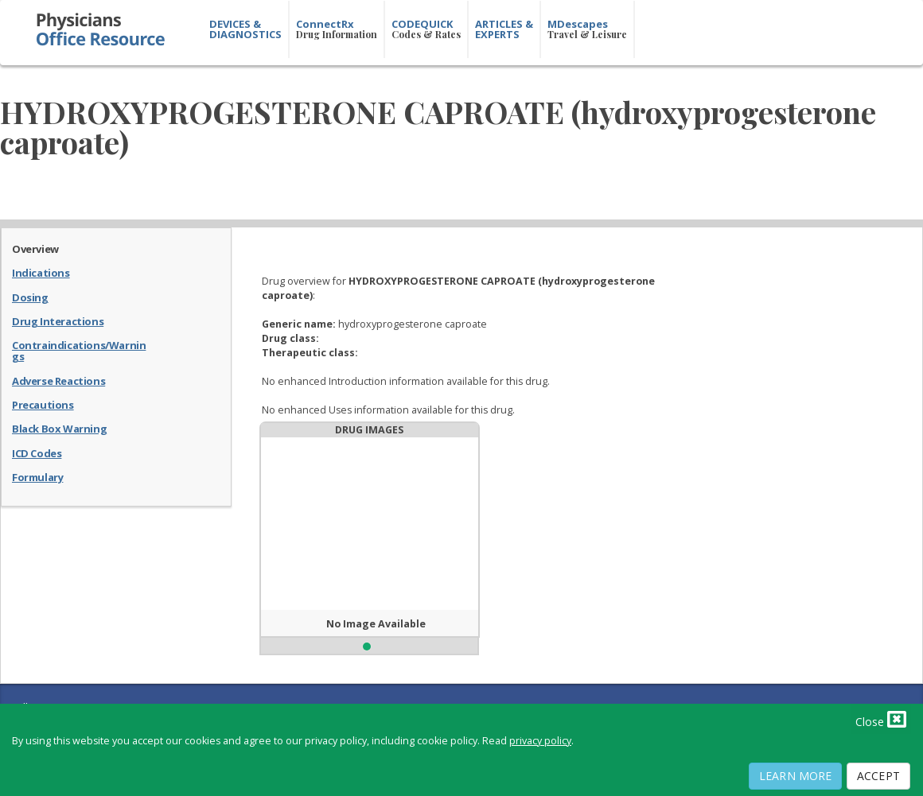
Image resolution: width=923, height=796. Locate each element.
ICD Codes (36, 452)
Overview (35, 248)
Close (880, 719)
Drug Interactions (57, 320)
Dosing (30, 296)
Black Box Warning (59, 427)
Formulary (37, 476)
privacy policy (540, 740)
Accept (878, 775)
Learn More (795, 775)
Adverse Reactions (58, 380)
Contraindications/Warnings (79, 350)
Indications (41, 272)
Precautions (43, 404)
